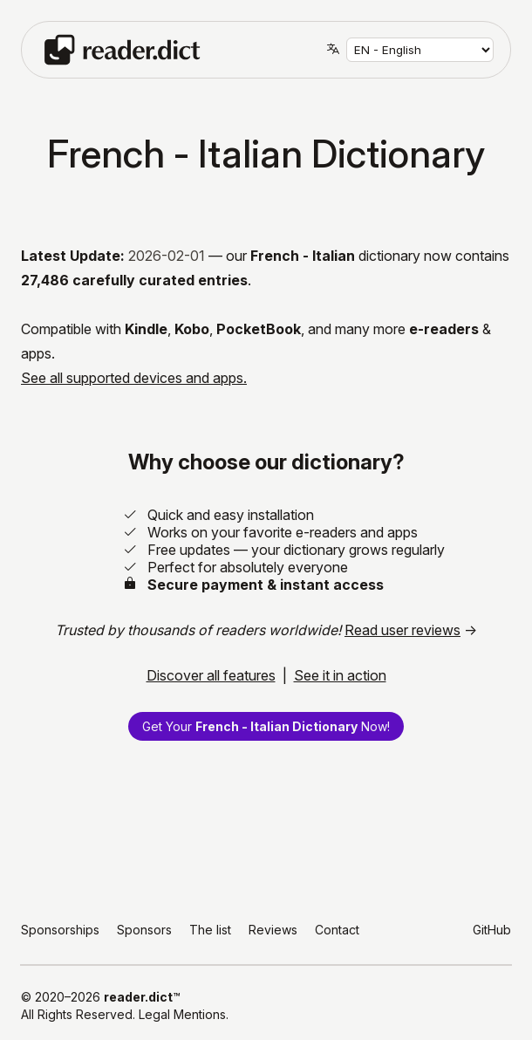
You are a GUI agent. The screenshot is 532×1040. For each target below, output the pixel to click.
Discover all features (211, 675)
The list (210, 929)
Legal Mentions (182, 1014)
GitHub (492, 929)
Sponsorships (60, 929)
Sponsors (144, 929)
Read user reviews (402, 630)
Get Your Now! (266, 726)
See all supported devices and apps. (134, 378)
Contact (337, 929)
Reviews (273, 929)
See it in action (340, 675)
